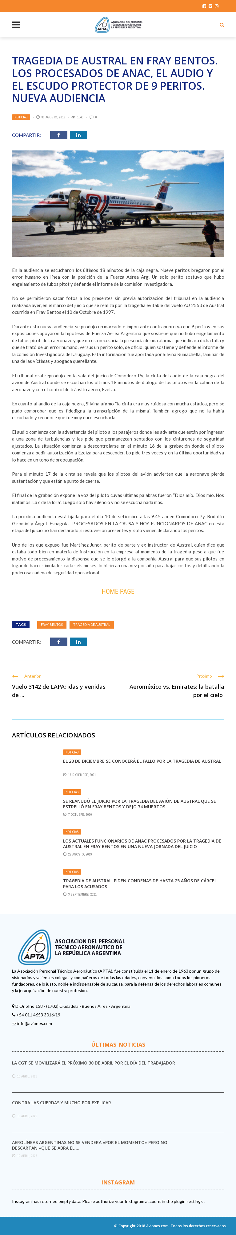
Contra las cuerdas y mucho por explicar (61, 1103)
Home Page (118, 591)
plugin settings (189, 1201)
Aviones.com (157, 1226)
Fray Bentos (52, 624)
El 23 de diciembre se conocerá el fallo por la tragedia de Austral (142, 761)
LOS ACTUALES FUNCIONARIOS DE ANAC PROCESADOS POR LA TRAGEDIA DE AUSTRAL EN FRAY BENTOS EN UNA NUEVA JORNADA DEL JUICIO (142, 843)
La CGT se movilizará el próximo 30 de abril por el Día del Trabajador (93, 1063)
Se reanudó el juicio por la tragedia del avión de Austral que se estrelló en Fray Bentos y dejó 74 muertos (139, 804)
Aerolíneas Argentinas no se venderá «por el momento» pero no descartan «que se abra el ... (89, 1145)
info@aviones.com (34, 1023)
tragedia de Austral (91, 624)
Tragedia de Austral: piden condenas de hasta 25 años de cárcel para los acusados (140, 883)
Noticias (21, 117)
